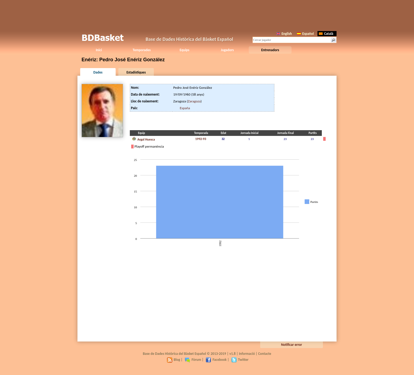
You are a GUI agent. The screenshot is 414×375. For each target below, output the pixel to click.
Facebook (216, 360)
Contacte (264, 354)
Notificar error (291, 345)
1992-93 (200, 139)
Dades (97, 72)
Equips (184, 50)
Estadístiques (136, 72)
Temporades (142, 50)
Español (305, 34)
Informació (247, 354)
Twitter (239, 360)
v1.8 (232, 354)
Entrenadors (270, 50)
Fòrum (193, 360)
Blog (173, 360)
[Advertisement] (207, 15)
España (185, 108)
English (284, 34)
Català (326, 34)
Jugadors (227, 50)
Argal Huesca (143, 139)
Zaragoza (194, 101)
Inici (99, 50)
